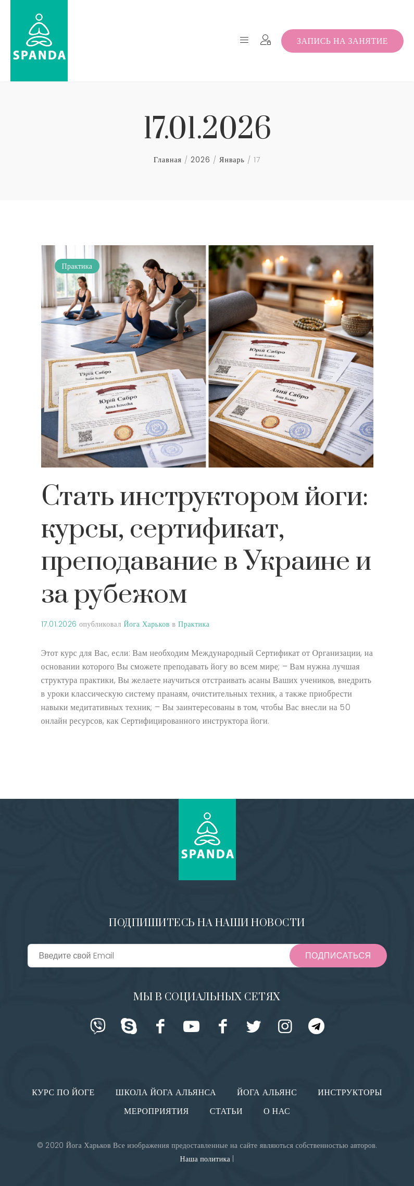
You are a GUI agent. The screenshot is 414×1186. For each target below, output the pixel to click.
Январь (232, 159)
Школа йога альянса (166, 1092)
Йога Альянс (267, 1092)
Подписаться (338, 956)
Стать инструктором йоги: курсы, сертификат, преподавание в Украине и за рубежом (206, 546)
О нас (277, 1111)
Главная (168, 159)
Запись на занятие (342, 41)
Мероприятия (156, 1111)
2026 (200, 159)
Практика (77, 266)
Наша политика (205, 1159)
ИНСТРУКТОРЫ (350, 1092)
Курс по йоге (63, 1092)
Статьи (226, 1111)
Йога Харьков (146, 624)
